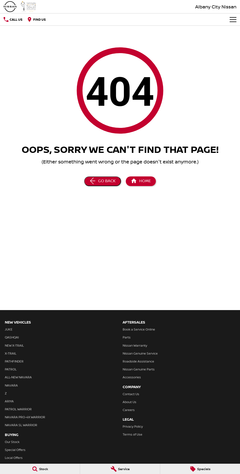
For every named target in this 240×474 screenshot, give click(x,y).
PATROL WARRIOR (18, 409)
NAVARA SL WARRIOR (21, 425)
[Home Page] (20, 6)
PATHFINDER (14, 361)
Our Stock (12, 442)
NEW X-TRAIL (14, 345)
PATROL (11, 369)
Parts (127, 337)
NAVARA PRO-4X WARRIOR (25, 417)
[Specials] (200, 469)
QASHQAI (12, 337)
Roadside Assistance (138, 361)
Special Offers (15, 450)
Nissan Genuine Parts (139, 369)
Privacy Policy (133, 426)
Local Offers (14, 457)
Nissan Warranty (135, 345)
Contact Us (131, 394)
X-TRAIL (10, 353)
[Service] (120, 469)
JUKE (9, 329)
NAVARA (11, 385)
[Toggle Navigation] (233, 19)
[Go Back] (102, 181)
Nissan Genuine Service (140, 353)
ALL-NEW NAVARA (18, 377)
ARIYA (9, 401)
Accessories (132, 377)
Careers (129, 410)
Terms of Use (132, 434)
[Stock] (40, 469)
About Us (129, 402)
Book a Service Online (139, 329)
